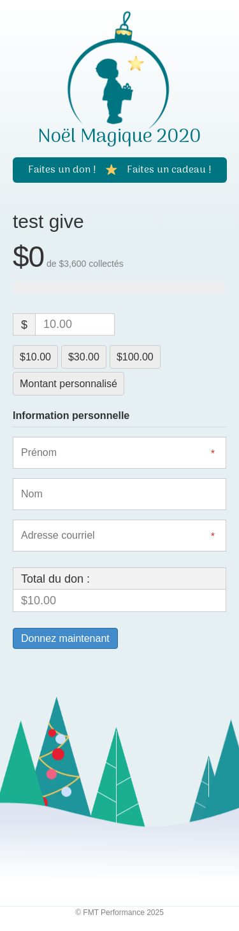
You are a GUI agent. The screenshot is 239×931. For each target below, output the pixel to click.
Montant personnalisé (68, 383)
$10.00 (35, 357)
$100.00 (135, 357)
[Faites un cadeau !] (169, 170)
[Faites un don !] (62, 170)
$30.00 (83, 357)
